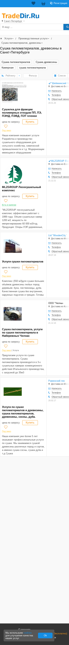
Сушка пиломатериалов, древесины (21, 42)
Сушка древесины (46, 62)
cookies (28, 632)
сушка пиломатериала (32, 67)
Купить (30, 121)
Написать (57, 91)
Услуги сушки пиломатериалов (22, 261)
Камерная (8, 67)
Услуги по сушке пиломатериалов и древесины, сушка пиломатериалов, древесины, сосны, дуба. (22, 411)
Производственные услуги (32, 38)
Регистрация (60, 3)
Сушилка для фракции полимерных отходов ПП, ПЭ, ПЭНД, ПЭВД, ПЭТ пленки (22, 112)
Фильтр (33, 75)
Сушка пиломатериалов (16, 62)
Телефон (56, 95)
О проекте (24, 629)
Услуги (8, 38)
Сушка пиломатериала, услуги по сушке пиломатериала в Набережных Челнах (22, 332)
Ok (45, 635)
